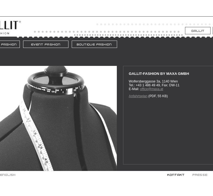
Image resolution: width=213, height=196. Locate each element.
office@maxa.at (151, 89)
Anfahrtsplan (138, 96)
